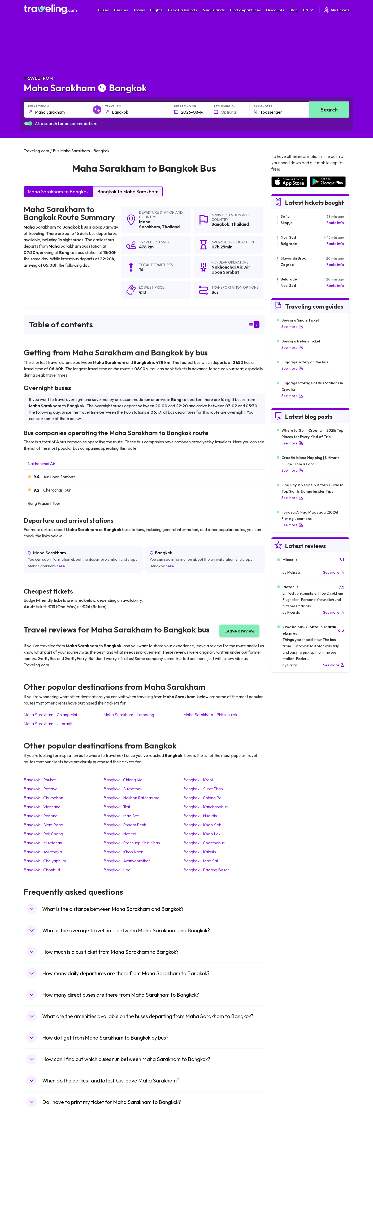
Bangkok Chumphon (43, 797)
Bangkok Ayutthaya (43, 851)
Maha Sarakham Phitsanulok (210, 714)
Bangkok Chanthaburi (204, 842)
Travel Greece (38, 1174)
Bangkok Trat (116, 806)
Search (329, 109)
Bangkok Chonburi (42, 869)
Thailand (171, 226)
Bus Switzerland (121, 1202)
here (61, 565)
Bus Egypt (116, 1190)
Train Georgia (201, 1174)
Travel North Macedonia (46, 1163)
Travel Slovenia (39, 1202)
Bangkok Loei (117, 869)
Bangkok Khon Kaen (123, 851)
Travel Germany (39, 1179)
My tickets (336, 10)
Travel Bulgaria (38, 1168)
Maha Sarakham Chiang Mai (50, 714)
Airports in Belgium (286, 1207)
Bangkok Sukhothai (122, 788)
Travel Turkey (37, 1185)
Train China (199, 1168)
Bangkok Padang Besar (206, 869)
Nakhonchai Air (41, 463)
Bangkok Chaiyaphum (45, 860)
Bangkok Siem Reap (43, 824)
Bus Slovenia (118, 1174)
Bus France (117, 1185)
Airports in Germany (288, 1190)
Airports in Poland (286, 1202)
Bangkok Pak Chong (43, 833)
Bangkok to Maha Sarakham (127, 192)
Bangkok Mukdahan (43, 842)
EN (308, 9)
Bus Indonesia (119, 1213)
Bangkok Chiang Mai (123, 779)
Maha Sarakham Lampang (128, 714)
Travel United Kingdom (45, 1157)
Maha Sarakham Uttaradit (48, 723)
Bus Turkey (117, 1207)
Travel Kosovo (38, 1213)
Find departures (245, 9)
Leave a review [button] (239, 631)
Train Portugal (201, 1157)
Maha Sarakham (149, 224)
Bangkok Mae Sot (121, 815)
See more (292, 326)
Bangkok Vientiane (42, 806)
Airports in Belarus (286, 1174)
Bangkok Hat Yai (119, 833)
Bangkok (220, 224)
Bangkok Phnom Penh (124, 824)
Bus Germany (119, 1168)
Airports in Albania (286, 1196)
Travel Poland (37, 1196)
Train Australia (201, 1179)
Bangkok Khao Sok (202, 824)
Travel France (38, 1190)
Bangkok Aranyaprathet (126, 860)
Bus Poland (117, 1196)
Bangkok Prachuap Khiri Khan (131, 842)
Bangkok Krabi (198, 779)
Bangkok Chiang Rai (202, 797)
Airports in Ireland (286, 1168)
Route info (335, 222)
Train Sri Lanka (201, 1163)
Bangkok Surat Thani (203, 788)
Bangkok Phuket (40, 779)
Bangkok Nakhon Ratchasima (131, 797)
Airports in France (286, 1163)
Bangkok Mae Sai (200, 860)
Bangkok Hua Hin (200, 815)
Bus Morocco (119, 1157)
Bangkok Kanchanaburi (205, 806)
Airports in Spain (284, 1157)
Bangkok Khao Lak (201, 833)
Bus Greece (117, 1179)
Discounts (275, 9)
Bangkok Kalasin (199, 851)
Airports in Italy (283, 1185)
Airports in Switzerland (290, 1179)
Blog (293, 9)
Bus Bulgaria (118, 1163)
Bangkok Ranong (41, 815)
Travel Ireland (37, 1207)
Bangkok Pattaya (41, 788)
